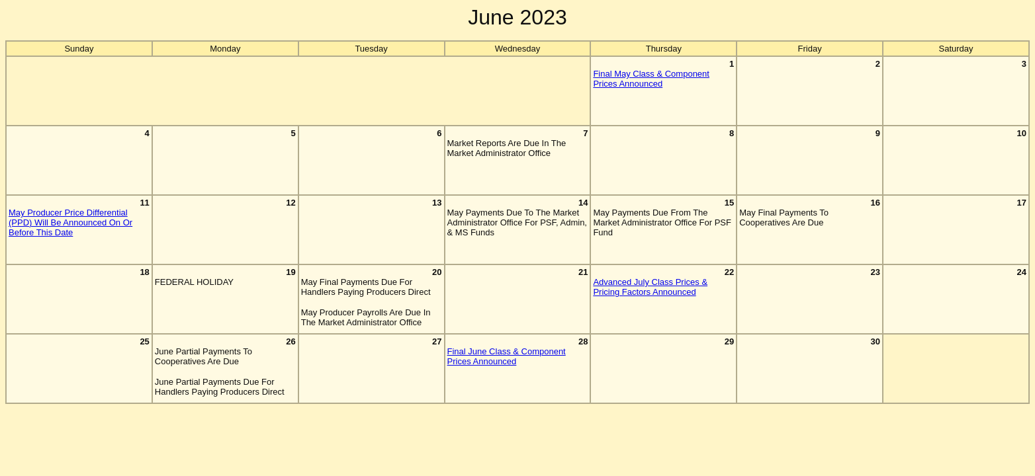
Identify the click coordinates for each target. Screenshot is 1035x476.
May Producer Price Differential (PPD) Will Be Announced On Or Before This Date (70, 222)
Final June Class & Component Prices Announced (506, 356)
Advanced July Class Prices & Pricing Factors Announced (650, 287)
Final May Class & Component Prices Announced (651, 79)
